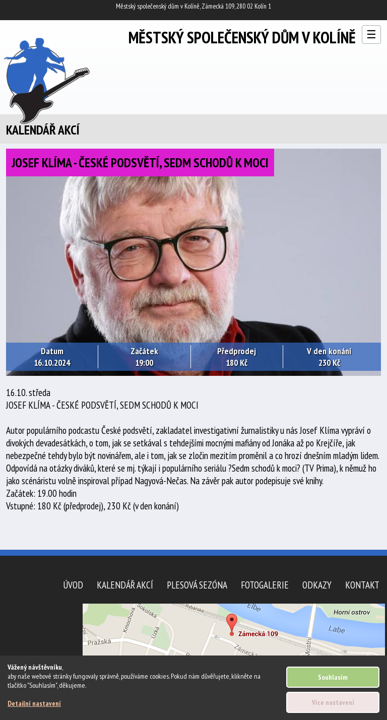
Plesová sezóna (197, 584)
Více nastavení (333, 702)
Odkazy (317, 584)
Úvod (73, 584)
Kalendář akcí (125, 584)
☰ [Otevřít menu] (371, 34)
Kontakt (362, 584)
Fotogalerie (265, 584)
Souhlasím (333, 677)
